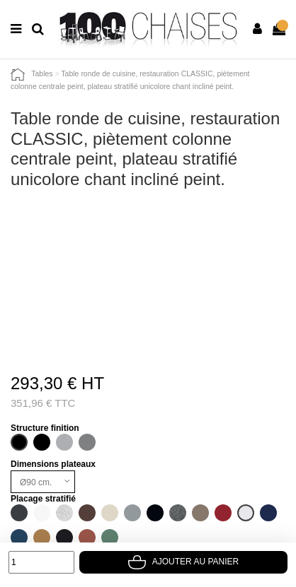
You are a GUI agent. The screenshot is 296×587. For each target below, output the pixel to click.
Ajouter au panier (183, 562)
